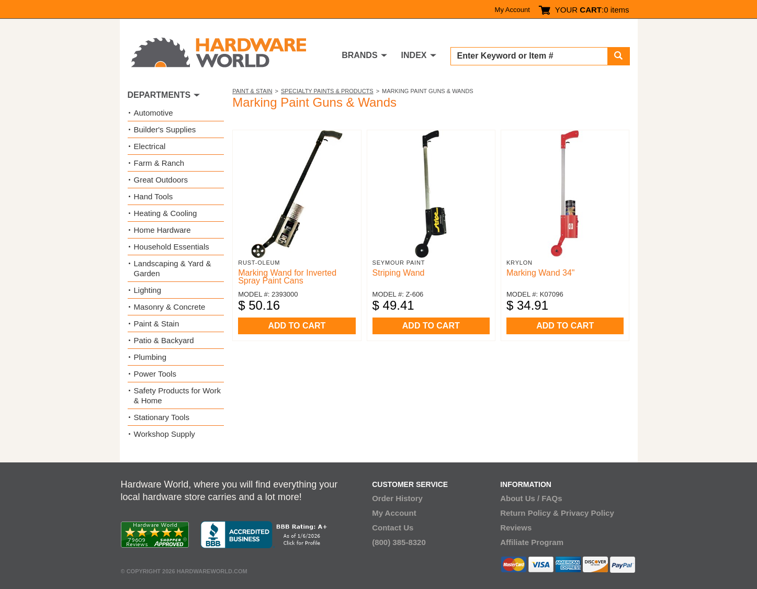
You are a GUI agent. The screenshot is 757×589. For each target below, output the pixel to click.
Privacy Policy (587, 512)
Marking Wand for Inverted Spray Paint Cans (287, 276)
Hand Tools (153, 196)
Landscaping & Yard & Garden (172, 268)
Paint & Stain (252, 91)
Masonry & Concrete (170, 306)
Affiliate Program (531, 542)
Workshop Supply (164, 433)
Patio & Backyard (164, 340)
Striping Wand (398, 272)
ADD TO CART (296, 325)
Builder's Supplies (165, 129)
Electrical (150, 146)
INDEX (414, 55)
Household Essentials (171, 246)
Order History (397, 498)
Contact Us (392, 527)
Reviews (516, 527)
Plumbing (150, 357)
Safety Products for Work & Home (177, 395)
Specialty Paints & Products (327, 91)
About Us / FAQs (531, 498)
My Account (512, 10)
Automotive (153, 112)
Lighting (148, 290)
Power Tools (155, 373)
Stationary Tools (161, 417)
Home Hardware (162, 229)
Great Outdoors (161, 179)
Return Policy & (529, 512)
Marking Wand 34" (540, 272)
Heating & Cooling (165, 213)
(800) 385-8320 (399, 542)
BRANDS (359, 55)
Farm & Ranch (159, 162)
